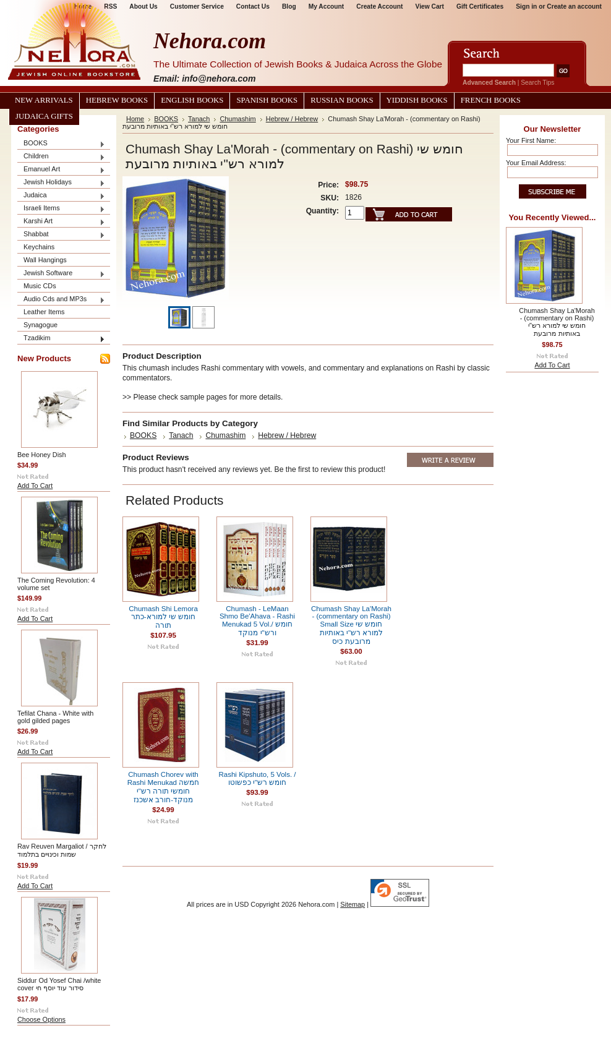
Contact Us (253, 6)
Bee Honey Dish (41, 454)
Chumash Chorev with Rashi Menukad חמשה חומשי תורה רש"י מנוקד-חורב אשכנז (163, 787)
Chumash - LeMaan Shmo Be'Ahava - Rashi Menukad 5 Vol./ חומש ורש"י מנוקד (257, 620)
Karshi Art (61, 221)
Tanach (199, 118)
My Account (326, 6)
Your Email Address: (536, 162)
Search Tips (537, 82)
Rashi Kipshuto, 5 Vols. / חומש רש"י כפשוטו (257, 778)
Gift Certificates (479, 6)
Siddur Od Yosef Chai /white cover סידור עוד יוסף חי (59, 984)
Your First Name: (531, 140)
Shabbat (61, 234)
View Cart (430, 6)
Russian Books (341, 100)
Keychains (39, 247)
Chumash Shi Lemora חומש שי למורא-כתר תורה (163, 617)
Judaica (61, 195)
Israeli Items (61, 208)
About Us (143, 6)
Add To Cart (35, 485)
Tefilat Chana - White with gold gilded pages (55, 716)
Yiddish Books (417, 100)
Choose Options (41, 1019)
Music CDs (40, 285)
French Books (491, 100)
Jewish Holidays (61, 182)
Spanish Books (266, 100)
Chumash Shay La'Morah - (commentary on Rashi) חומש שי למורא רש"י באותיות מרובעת (556, 322)
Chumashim (237, 118)
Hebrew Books (117, 100)
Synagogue (41, 324)
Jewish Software (61, 273)
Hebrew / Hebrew (292, 118)
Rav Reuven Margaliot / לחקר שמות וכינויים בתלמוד (61, 850)
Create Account (379, 6)
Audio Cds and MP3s (61, 299)
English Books (192, 100)
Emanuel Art (61, 169)
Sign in (526, 6)
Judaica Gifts (44, 116)
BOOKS (61, 143)
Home (135, 118)
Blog (289, 6)
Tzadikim (61, 338)
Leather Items (44, 311)
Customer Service (197, 6)
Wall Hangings (45, 259)
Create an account (574, 6)
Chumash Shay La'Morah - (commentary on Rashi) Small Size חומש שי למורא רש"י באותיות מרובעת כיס (351, 625)
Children (61, 156)
